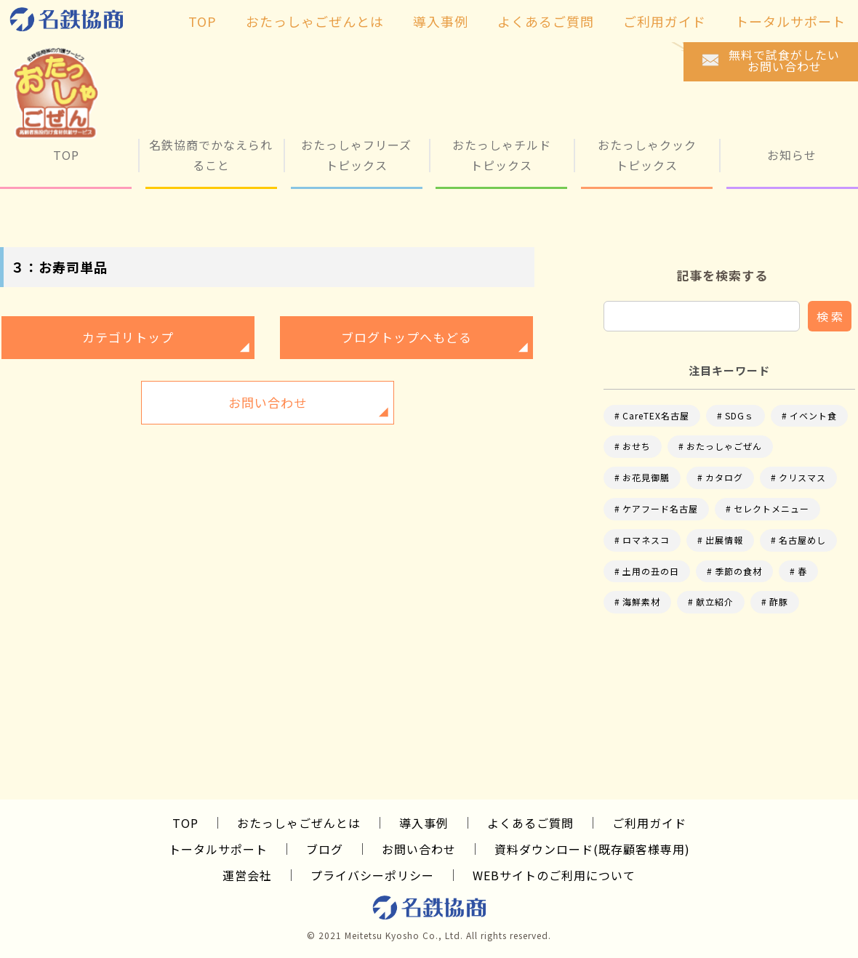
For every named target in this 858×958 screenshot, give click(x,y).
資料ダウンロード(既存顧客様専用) (592, 849)
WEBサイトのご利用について (554, 875)
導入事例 (424, 823)
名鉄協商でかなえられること (211, 154)
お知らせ (792, 155)
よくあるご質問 (530, 823)
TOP (66, 155)
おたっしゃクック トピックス (647, 154)
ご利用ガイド (649, 823)
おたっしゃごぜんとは (299, 823)
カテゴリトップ (128, 337)
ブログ (324, 849)
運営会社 (247, 875)
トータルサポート (218, 849)
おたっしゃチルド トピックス (501, 154)
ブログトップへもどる (406, 337)
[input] (702, 316)
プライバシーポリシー (372, 875)
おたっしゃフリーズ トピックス (356, 154)
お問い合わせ (267, 402)
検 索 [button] (830, 316)
